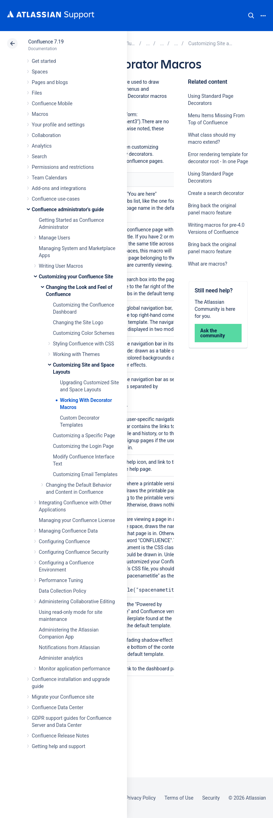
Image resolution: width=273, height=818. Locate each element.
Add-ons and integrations (59, 188)
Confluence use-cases (56, 199)
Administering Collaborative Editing (77, 601)
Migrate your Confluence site (63, 697)
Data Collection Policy (62, 591)
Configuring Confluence (64, 541)
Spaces (40, 72)
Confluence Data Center (57, 707)
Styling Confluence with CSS (83, 343)
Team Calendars (49, 177)
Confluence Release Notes (60, 736)
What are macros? (207, 264)
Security (211, 798)
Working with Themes (76, 354)
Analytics (41, 146)
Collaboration (46, 135)
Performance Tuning (61, 580)
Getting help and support (58, 746)
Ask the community (212, 333)
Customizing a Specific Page (84, 435)
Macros (40, 114)
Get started (44, 61)
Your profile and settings (58, 125)
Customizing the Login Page (83, 446)
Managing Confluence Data (68, 531)
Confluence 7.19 (45, 42)
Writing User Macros (61, 266)
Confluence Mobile (52, 103)
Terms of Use (178, 798)
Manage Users (54, 238)
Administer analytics (61, 658)
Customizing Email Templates (85, 474)
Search (251, 15)
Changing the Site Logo (78, 322)
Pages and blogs (50, 82)
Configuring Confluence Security (74, 552)
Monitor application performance (74, 668)
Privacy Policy (141, 798)
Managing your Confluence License (77, 520)
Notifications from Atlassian (69, 647)
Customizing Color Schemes (83, 333)
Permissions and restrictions (63, 167)
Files (37, 93)
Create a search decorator (216, 193)
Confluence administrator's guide (68, 209)
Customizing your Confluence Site (76, 276)
